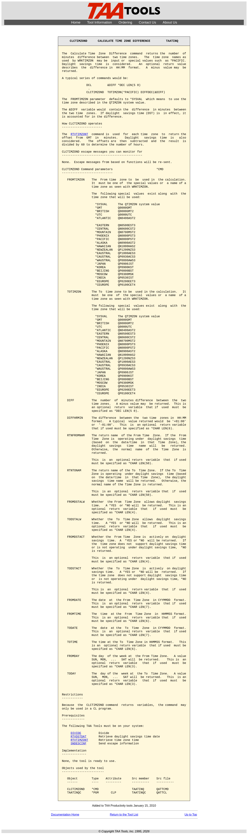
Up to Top (191, 814)
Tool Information (99, 22)
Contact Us (147, 22)
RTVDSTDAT (78, 737)
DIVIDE (76, 733)
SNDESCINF (78, 744)
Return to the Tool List (124, 814)
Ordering (125, 22)
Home (75, 22)
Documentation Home (65, 814)
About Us (170, 22)
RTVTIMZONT (79, 134)
